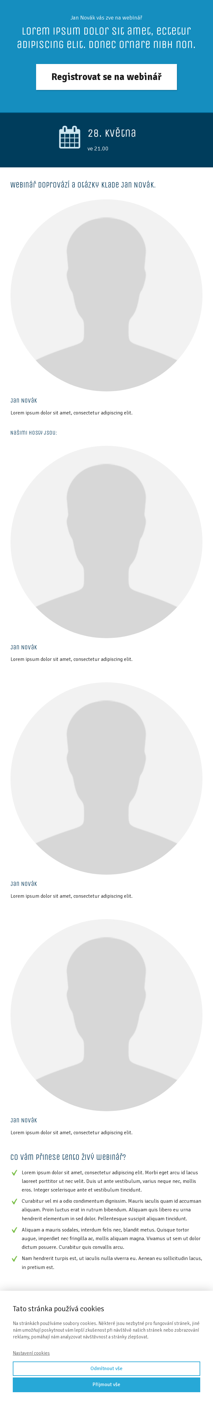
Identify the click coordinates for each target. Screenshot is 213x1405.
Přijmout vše (106, 1384)
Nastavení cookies (31, 1353)
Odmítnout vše (106, 1368)
